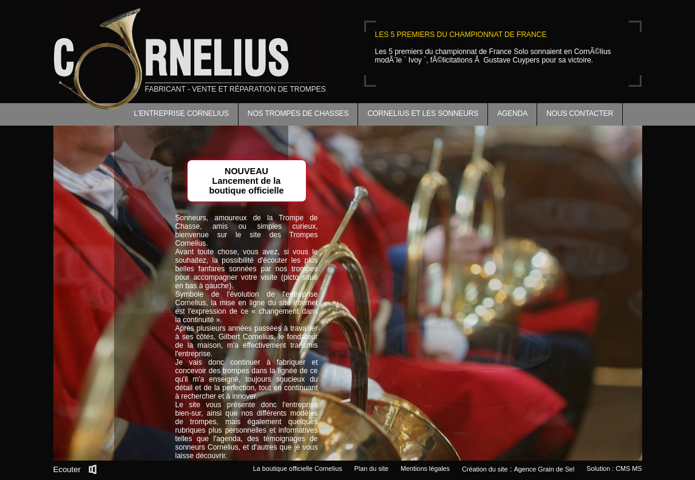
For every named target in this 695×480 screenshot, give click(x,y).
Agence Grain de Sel (544, 469)
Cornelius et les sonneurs (422, 113)
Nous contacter (579, 113)
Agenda (512, 113)
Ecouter (67, 469)
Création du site (485, 469)
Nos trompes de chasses (298, 113)
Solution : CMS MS (614, 468)
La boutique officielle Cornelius (297, 468)
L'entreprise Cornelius (181, 113)
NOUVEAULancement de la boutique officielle (246, 180)
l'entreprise (299, 405)
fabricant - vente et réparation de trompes (235, 89)
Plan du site (371, 468)
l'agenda (226, 438)
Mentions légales (425, 468)
